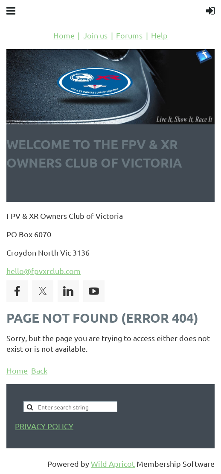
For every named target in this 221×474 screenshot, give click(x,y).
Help (159, 35)
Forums (129, 35)
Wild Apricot (113, 463)
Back (39, 370)
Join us (95, 35)
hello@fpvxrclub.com (43, 270)
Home (64, 35)
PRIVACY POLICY (44, 425)
